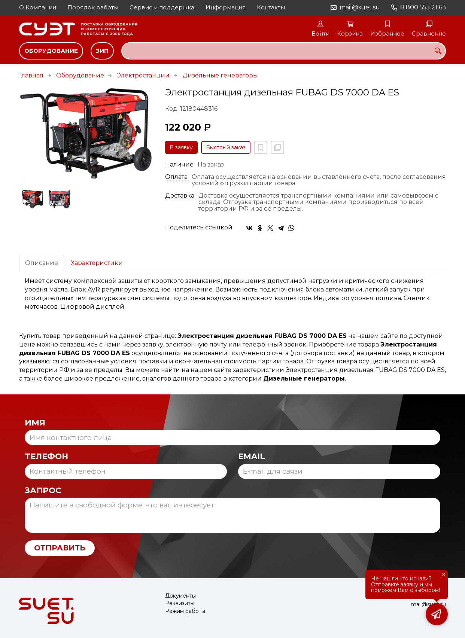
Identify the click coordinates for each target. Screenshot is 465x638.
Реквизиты (179, 603)
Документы (180, 596)
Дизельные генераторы (220, 75)
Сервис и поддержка (162, 7)
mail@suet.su (360, 7)
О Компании (37, 7)
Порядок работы (92, 7)
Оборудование (51, 50)
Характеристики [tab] (97, 262)
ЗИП (102, 50)
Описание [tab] (41, 262)
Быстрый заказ (226, 147)
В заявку (181, 147)
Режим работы (185, 611)
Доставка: (180, 195)
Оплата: (177, 177)
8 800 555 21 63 (423, 7)
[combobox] (283, 50)
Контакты (271, 7)
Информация (226, 7)
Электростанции (143, 75)
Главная (31, 75)
